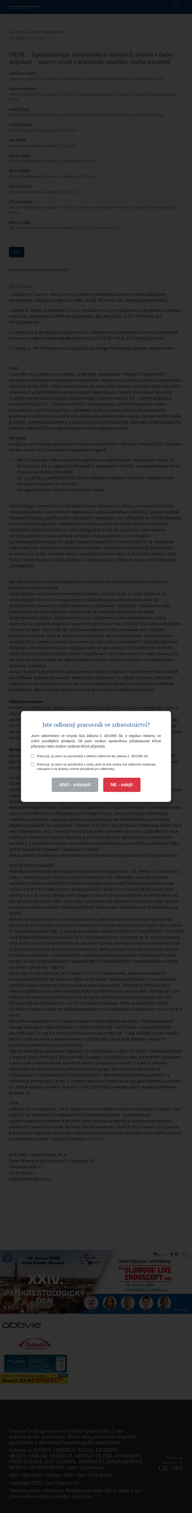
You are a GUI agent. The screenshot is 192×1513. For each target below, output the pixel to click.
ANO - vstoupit (75, 784)
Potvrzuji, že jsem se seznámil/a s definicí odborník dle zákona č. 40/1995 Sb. (90, 756)
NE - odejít (122, 784)
